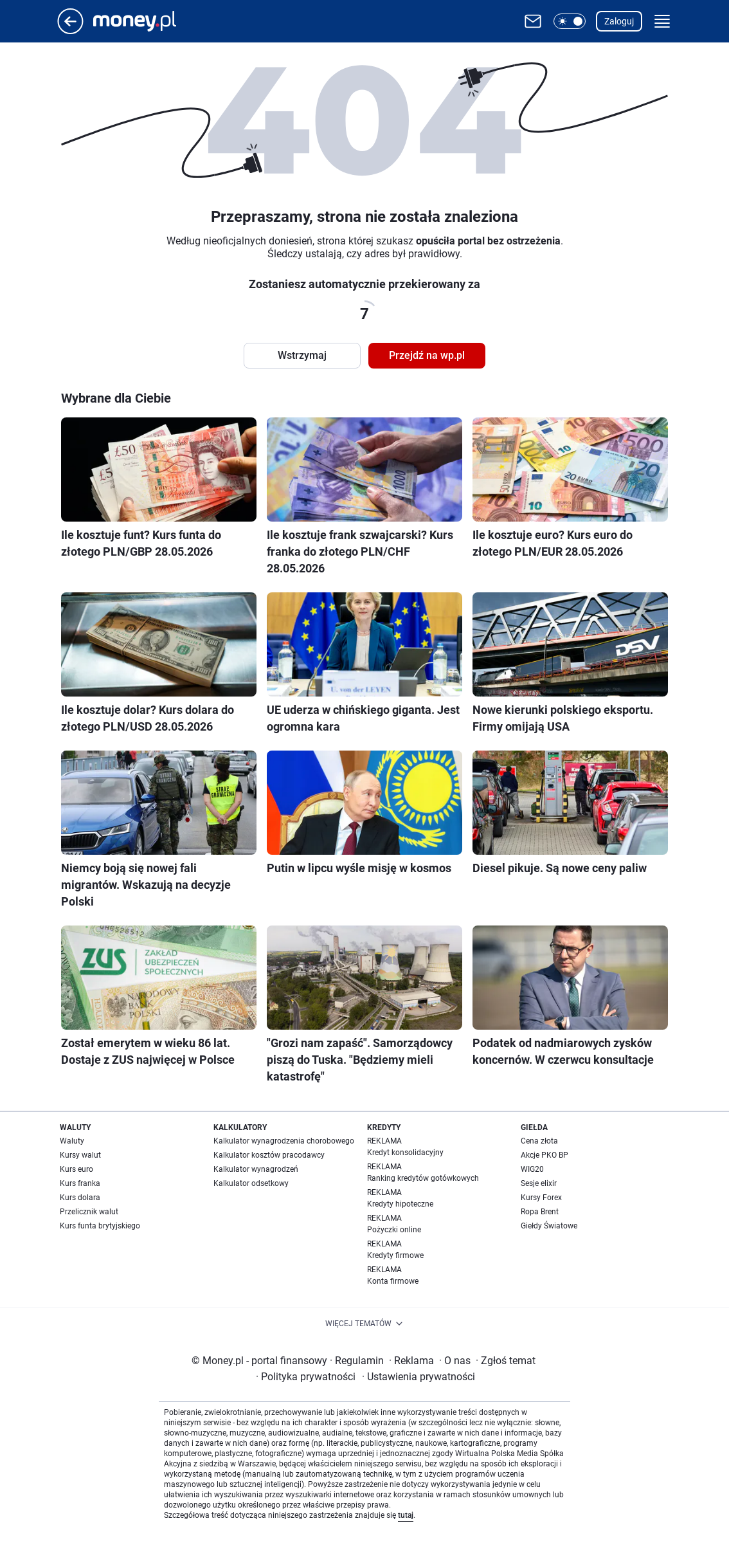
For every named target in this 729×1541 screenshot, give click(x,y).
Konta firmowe (393, 1281)
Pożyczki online (394, 1229)
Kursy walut (80, 1155)
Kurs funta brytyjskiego (100, 1225)
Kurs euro (76, 1169)
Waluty (72, 1140)
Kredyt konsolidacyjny (405, 1152)
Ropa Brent (540, 1211)
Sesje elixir (539, 1183)
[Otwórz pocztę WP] (533, 21)
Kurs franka (80, 1183)
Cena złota (539, 1140)
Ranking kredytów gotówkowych (423, 1178)
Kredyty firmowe (395, 1255)
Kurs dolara (80, 1197)
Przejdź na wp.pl (427, 355)
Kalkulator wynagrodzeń (255, 1169)
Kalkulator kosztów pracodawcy (269, 1155)
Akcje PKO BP (544, 1155)
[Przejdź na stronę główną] (70, 30)
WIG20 (532, 1169)
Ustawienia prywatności (418, 1377)
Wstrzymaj (302, 355)
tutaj (405, 1515)
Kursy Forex (541, 1197)
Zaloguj (619, 21)
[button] (570, 21)
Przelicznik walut (89, 1211)
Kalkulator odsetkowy (251, 1183)
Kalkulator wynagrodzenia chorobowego (283, 1140)
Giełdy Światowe (549, 1225)
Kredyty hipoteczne (400, 1203)
